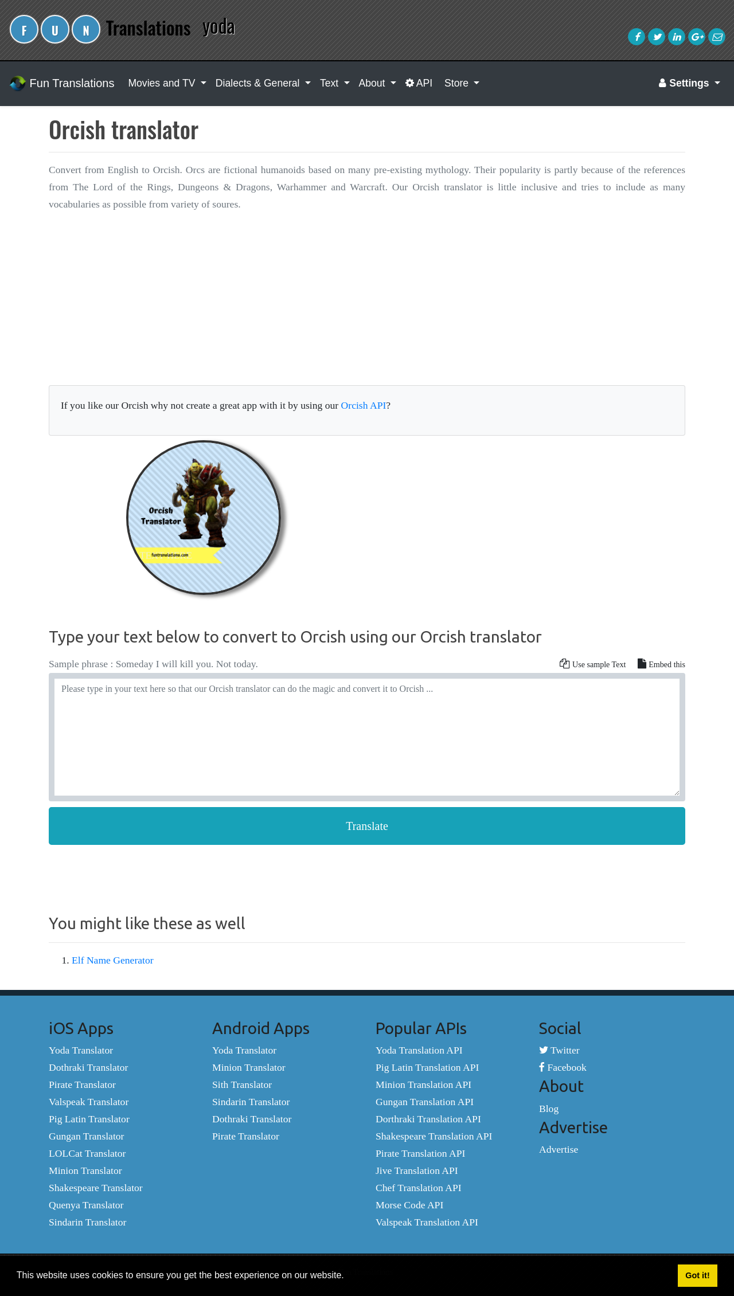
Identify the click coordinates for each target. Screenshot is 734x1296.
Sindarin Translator (87, 1222)
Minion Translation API (423, 1084)
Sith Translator (242, 1084)
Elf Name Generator (113, 960)
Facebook (563, 1067)
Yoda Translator (81, 1050)
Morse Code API (409, 1205)
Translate (367, 826)
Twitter (559, 1050)
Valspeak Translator (88, 1101)
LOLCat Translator (87, 1153)
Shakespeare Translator (96, 1187)
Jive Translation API (417, 1170)
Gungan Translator (86, 1136)
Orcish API (363, 405)
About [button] (373, 83)
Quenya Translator (86, 1205)
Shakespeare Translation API (434, 1136)
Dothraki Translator (88, 1067)
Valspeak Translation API (427, 1222)
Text (330, 83)
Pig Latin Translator (89, 1119)
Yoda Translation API (419, 1050)
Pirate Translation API (420, 1153)
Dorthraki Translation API (428, 1119)
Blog (549, 1108)
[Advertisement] (367, 302)
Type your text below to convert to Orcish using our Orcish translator (295, 636)
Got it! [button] (697, 1275)
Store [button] (456, 83)
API (418, 83)
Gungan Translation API (425, 1101)
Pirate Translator (82, 1084)
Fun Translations (61, 83)
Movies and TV (163, 83)
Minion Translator (85, 1170)
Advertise (558, 1149)
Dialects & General (259, 83)
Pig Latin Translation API (427, 1067)
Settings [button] (685, 83)
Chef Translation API (419, 1187)
